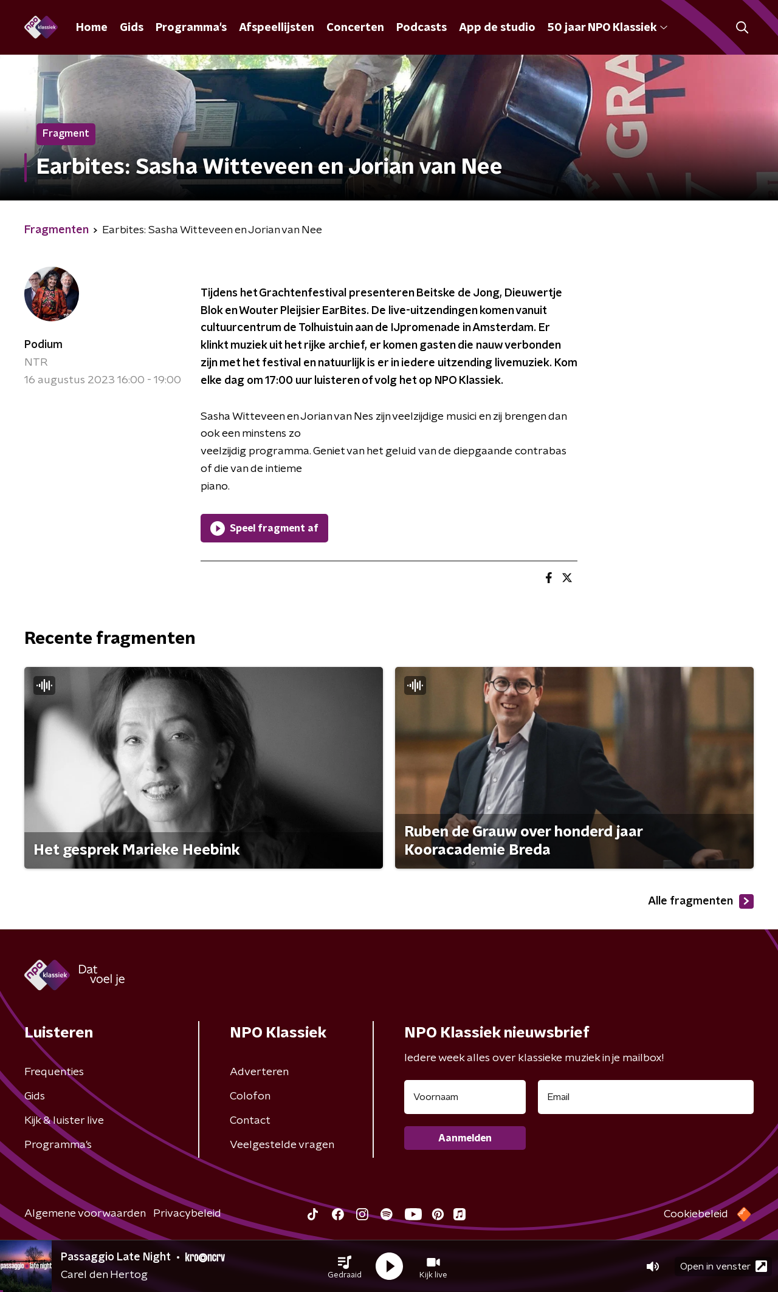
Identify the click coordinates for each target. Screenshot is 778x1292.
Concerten (355, 27)
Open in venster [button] (723, 1266)
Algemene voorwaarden (85, 1213)
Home (92, 27)
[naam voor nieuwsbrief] (465, 1097)
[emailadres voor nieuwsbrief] (646, 1097)
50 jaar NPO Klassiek (607, 27)
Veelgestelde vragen (282, 1145)
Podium (43, 345)
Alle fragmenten (701, 901)
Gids (131, 27)
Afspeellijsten (276, 27)
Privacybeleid (187, 1213)
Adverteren (259, 1072)
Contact (250, 1120)
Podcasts (421, 27)
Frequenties (54, 1072)
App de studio (497, 27)
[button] (344, 1266)
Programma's (191, 27)
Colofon (250, 1096)
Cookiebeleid (696, 1214)
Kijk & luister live (64, 1120)
